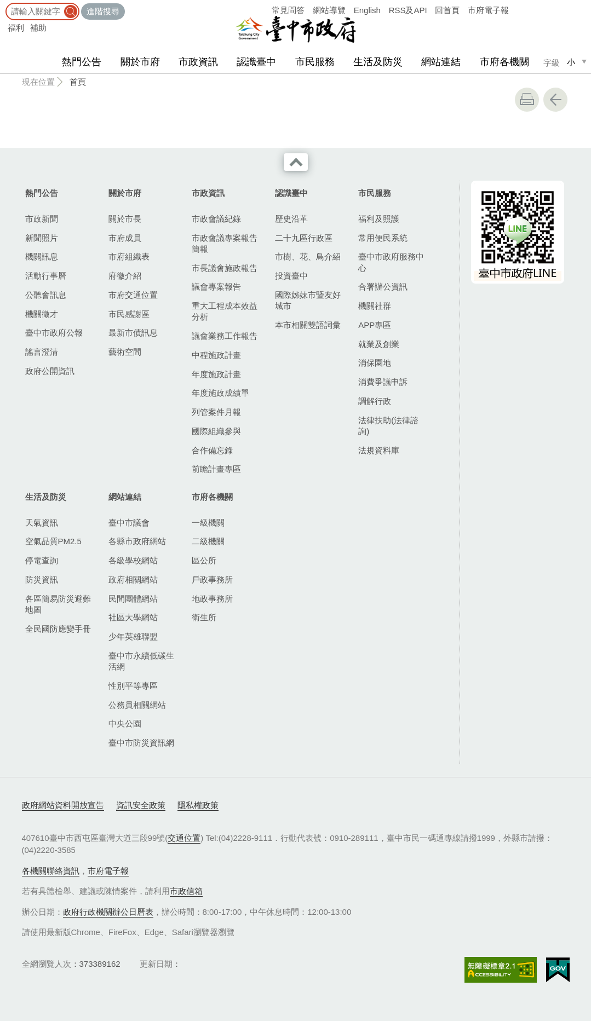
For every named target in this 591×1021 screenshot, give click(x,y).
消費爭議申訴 (383, 382)
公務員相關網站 (137, 704)
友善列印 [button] (527, 100)
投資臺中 (291, 275)
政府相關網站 (133, 579)
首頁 (78, 81)
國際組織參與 (216, 431)
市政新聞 (41, 218)
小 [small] (571, 62)
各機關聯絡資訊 (50, 870)
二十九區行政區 (303, 238)
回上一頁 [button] (555, 100)
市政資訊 (198, 61)
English (367, 10)
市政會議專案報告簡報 (224, 243)
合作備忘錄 (212, 450)
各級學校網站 (133, 560)
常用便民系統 (383, 238)
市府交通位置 (133, 294)
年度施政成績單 (220, 392)
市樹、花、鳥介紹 (308, 256)
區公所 (204, 560)
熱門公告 (81, 61)
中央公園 (124, 723)
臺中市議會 (129, 522)
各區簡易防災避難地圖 (58, 604)
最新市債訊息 (133, 332)
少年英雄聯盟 (133, 636)
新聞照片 (41, 238)
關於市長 (124, 218)
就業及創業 (378, 344)
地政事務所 (212, 598)
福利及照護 (378, 218)
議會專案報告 (216, 286)
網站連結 (441, 61)
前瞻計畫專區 (216, 469)
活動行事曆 (45, 275)
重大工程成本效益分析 (224, 311)
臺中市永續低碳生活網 (141, 661)
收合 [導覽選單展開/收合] (296, 162)
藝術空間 (124, 351)
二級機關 (208, 541)
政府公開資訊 (49, 371)
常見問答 (288, 10)
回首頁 (447, 10)
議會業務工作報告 (224, 336)
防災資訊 (41, 579)
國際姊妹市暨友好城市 (308, 300)
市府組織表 (129, 256)
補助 (38, 27)
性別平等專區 (133, 685)
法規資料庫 (378, 450)
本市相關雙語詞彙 (308, 325)
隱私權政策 (198, 805)
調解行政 (374, 401)
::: (3, 5)
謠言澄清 (41, 351)
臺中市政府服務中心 (391, 262)
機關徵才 (41, 314)
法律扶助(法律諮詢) (388, 426)
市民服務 (315, 61)
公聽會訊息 (45, 294)
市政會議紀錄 (216, 218)
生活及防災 (378, 61)
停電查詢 (41, 560)
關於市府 (140, 61)
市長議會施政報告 (224, 268)
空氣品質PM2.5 (53, 541)
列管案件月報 (216, 412)
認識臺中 (256, 61)
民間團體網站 (133, 598)
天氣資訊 (41, 522)
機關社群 (374, 305)
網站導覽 (329, 10)
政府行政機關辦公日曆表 (108, 911)
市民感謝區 (129, 314)
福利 (16, 27)
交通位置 (184, 838)
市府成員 (124, 238)
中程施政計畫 (216, 355)
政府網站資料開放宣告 (63, 805)
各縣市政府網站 (137, 541)
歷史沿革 (291, 218)
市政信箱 (186, 891)
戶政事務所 (212, 579)
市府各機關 (504, 61)
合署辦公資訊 (383, 286)
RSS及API (408, 10)
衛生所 (204, 617)
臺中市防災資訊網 (141, 742)
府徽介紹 (124, 275)
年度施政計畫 (216, 374)
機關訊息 (41, 256)
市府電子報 (488, 10)
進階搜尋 (103, 11)
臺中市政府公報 (54, 332)
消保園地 (374, 362)
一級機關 (208, 522)
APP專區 (374, 325)
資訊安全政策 (140, 805)
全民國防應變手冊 (58, 628)
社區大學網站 (133, 617)
